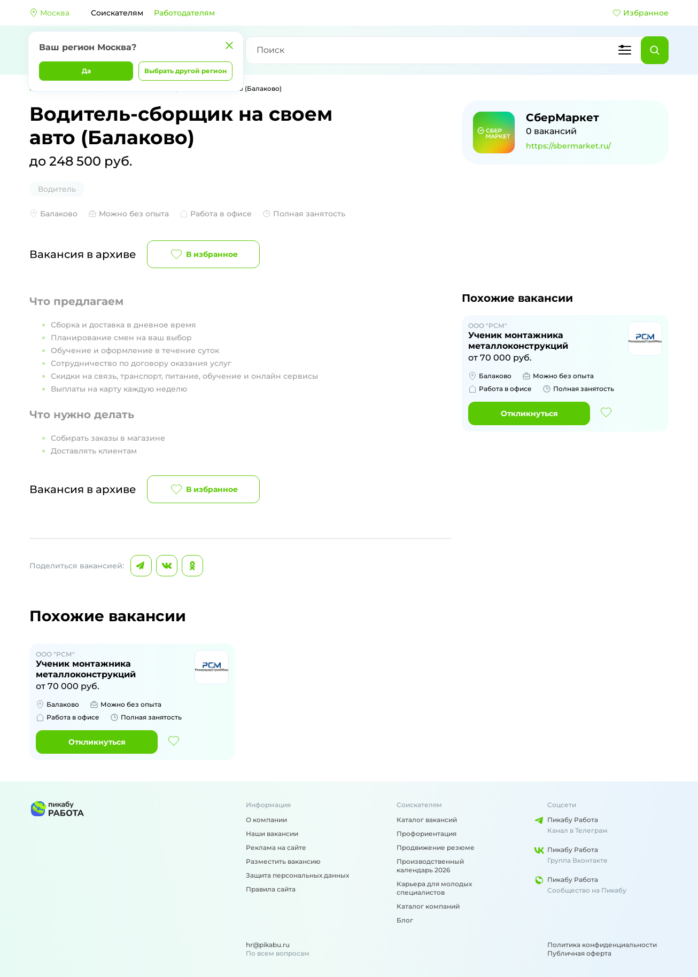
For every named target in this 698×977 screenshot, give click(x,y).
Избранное (640, 13)
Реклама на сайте (276, 847)
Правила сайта (271, 889)
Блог (405, 920)
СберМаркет (562, 117)
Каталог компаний (428, 906)
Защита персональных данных (297, 875)
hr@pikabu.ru (268, 945)
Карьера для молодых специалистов (434, 888)
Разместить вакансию (283, 861)
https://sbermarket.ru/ (568, 146)
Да (86, 71)
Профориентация (426, 834)
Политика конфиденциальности (602, 945)
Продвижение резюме (436, 847)
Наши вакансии (272, 834)
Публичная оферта (579, 953)
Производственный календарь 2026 (430, 865)
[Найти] (655, 50)
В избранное (203, 254)
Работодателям (184, 13)
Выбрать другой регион (185, 71)
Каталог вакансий (427, 820)
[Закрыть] (229, 45)
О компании (266, 820)
